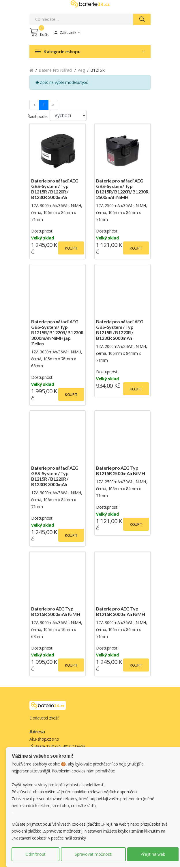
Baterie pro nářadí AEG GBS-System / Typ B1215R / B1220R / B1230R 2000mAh (119, 330)
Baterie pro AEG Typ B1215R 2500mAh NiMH (120, 470)
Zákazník (67, 32)
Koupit (71, 248)
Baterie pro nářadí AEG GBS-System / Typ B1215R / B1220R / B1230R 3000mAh (54, 189)
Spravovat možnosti (93, 854)
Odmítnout (35, 854)
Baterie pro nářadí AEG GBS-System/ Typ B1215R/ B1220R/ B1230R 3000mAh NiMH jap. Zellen (57, 332)
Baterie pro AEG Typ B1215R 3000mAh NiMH (55, 611)
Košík (39, 32)
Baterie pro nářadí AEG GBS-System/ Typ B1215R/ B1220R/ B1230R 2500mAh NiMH (122, 189)
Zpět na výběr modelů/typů (62, 82)
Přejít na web (152, 854)
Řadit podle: (37, 116)
